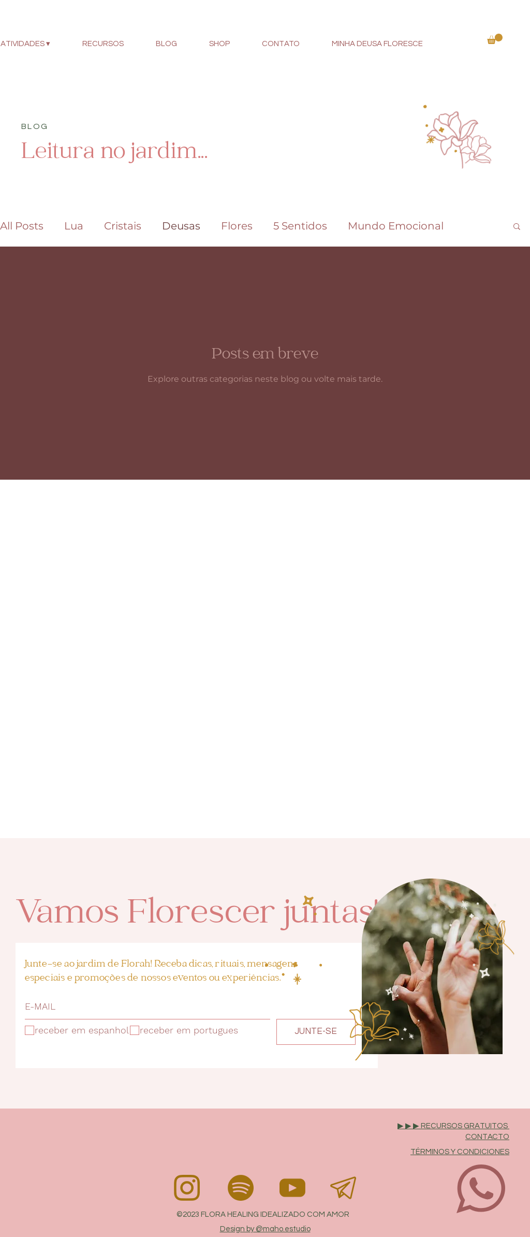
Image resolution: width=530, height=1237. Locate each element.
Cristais (122, 226)
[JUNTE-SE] (316, 1032)
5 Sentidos (300, 226)
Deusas (181, 226)
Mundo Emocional (396, 226)
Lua (73, 226)
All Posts (21, 226)
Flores (237, 226)
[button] (495, 39)
